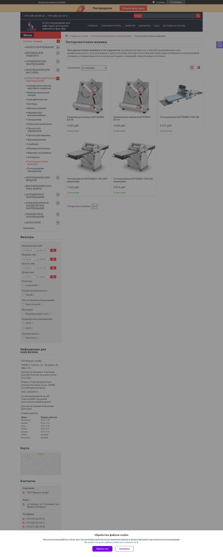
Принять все (102, 549)
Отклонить (124, 549)
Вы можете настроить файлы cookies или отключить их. (110, 542)
